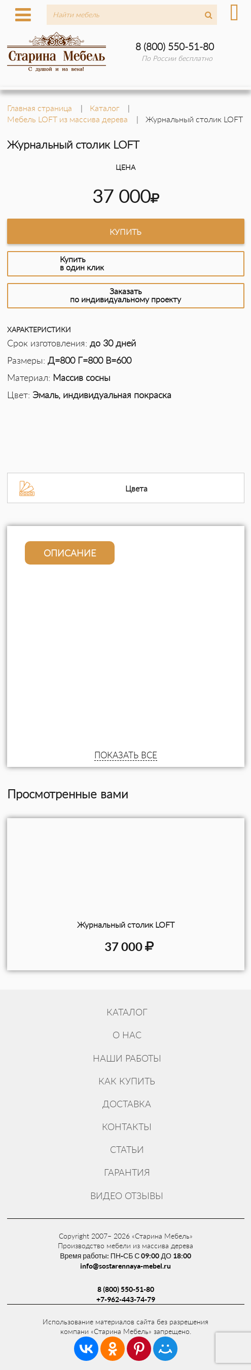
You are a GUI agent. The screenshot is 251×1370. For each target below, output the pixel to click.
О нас (127, 1034)
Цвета (136, 488)
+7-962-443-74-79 (125, 1299)
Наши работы (127, 1058)
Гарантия (127, 1172)
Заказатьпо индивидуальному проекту (125, 295)
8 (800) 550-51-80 (174, 46)
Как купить (126, 1080)
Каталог (127, 1011)
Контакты (127, 1126)
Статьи (127, 1149)
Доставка (126, 1103)
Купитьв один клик (82, 263)
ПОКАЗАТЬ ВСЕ (125, 755)
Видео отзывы (126, 1195)
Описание (70, 552)
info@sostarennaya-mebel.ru (125, 1265)
